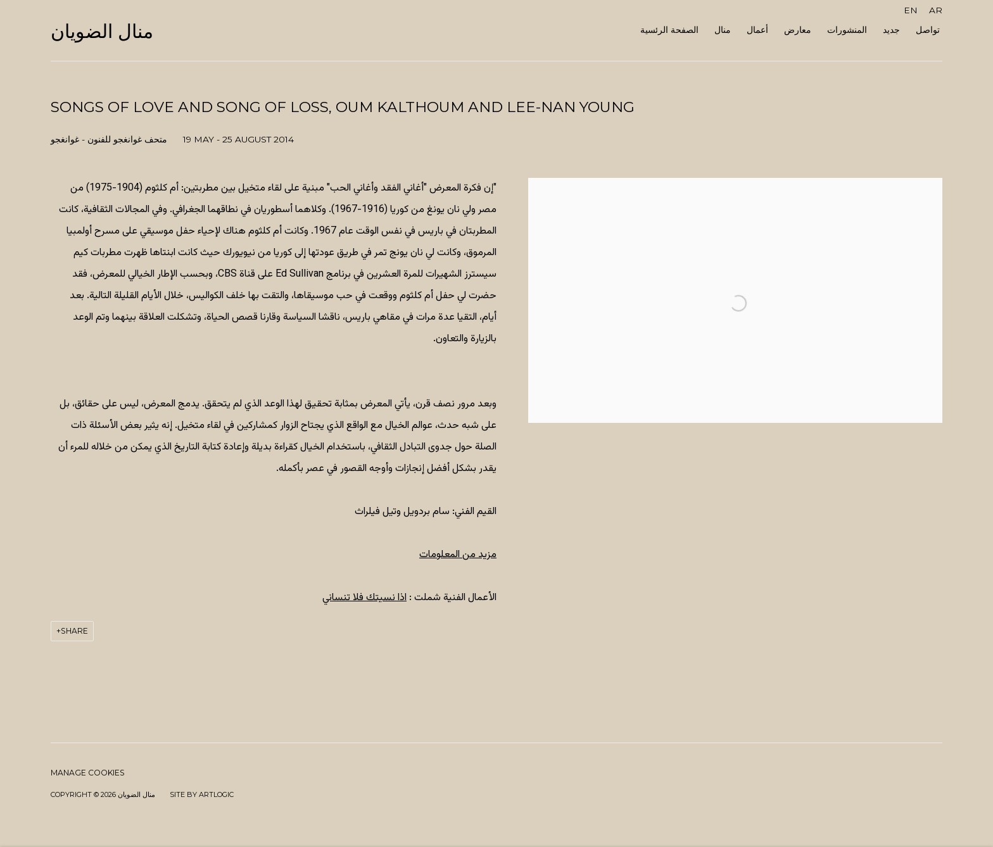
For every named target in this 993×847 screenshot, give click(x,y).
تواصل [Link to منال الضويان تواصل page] (928, 30)
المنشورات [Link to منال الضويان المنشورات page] (847, 30)
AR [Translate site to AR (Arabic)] (935, 10)
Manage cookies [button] (88, 772)
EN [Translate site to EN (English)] (911, 10)
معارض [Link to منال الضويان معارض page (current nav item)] (797, 30)
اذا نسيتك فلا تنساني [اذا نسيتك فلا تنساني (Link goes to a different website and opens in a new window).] (364, 598)
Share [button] (74, 631)
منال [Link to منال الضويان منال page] (722, 30)
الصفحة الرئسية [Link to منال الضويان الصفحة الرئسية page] (669, 30)
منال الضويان (102, 31)
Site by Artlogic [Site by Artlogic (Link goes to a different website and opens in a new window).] (202, 794)
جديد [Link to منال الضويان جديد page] (891, 30)
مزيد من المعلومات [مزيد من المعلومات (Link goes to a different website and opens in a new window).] (457, 555)
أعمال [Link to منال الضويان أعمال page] (757, 30)
